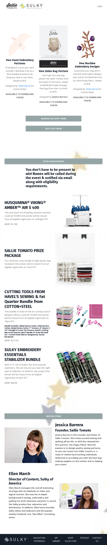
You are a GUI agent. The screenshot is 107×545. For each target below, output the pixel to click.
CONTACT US (97, 539)
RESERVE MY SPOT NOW (53, 118)
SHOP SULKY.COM (70, 539)
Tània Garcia (24, 85)
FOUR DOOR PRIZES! (53, 161)
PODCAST (84, 537)
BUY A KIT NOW (53, 128)
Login (99, 6)
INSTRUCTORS (53, 416)
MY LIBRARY (56, 539)
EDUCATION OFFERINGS (39, 539)
